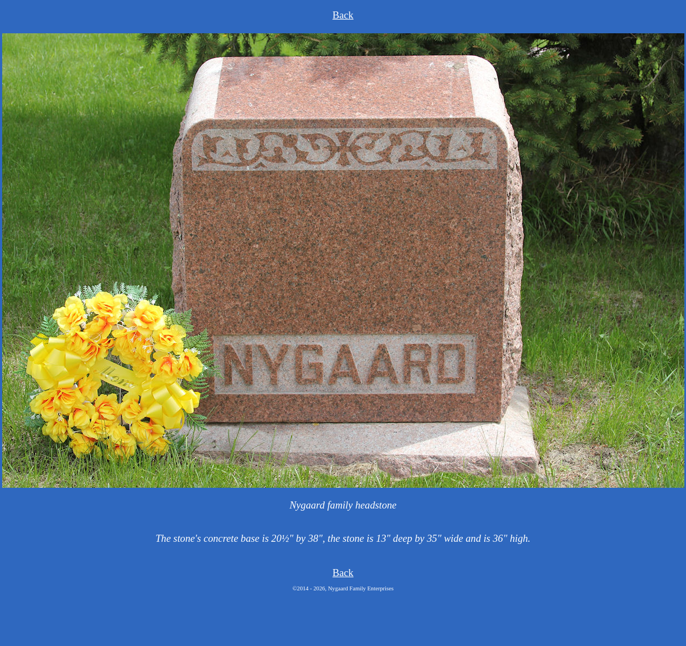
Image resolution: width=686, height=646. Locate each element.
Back (342, 15)
